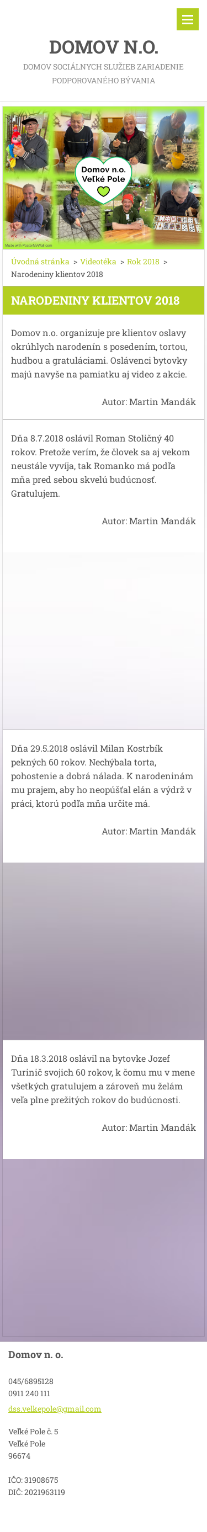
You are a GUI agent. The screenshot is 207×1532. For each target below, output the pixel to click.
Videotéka (98, 261)
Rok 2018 (143, 261)
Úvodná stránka (40, 261)
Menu (188, 19)
